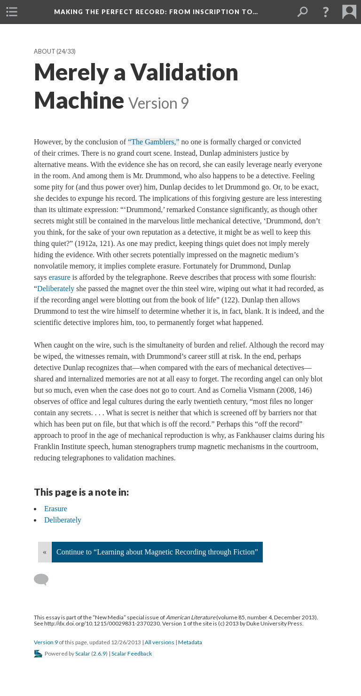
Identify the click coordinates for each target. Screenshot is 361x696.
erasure (60, 277)
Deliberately (55, 289)
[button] (325, 12)
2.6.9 (99, 653)
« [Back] (45, 552)
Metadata (190, 642)
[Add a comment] (45, 580)
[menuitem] (12, 12)
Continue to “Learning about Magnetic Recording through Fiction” (157, 552)
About (44, 51)
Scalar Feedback (131, 653)
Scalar (82, 653)
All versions (159, 642)
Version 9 (46, 642)
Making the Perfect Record (156, 12)
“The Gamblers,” (153, 142)
